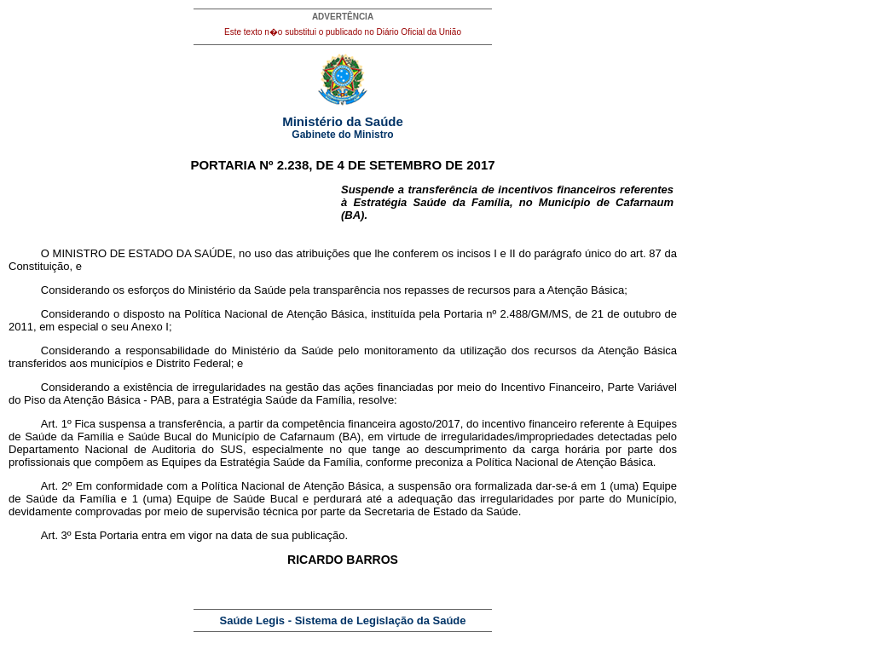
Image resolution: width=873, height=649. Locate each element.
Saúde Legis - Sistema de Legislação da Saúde (343, 620)
